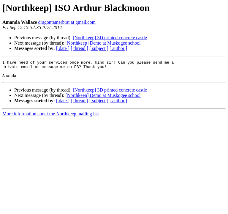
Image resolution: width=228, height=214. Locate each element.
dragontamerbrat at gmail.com (67, 22)
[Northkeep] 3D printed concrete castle (110, 37)
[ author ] (118, 48)
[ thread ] (79, 48)
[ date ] (62, 48)
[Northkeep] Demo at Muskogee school (102, 42)
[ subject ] (98, 48)
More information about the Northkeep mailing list (50, 117)
